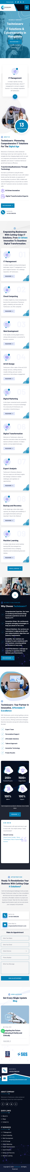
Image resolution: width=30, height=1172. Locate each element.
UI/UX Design (8, 364)
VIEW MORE (15, 814)
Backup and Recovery (12, 505)
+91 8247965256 (11, 213)
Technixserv (17, 1167)
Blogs (4, 1119)
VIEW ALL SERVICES (15, 568)
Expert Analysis (10, 468)
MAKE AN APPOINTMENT (15, 978)
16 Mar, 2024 (7, 1027)
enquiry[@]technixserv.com (17, 926)
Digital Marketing (10, 398)
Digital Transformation (13, 433)
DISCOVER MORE (8, 205)
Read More (9, 276)
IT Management (15, 78)
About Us (5, 1116)
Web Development (10, 331)
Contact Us (6, 1122)
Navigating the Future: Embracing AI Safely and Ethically (12, 1032)
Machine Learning (10, 540)
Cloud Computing (10, 296)
